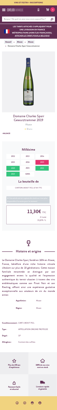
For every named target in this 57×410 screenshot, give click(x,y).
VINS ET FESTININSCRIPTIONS (28, 3)
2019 (42, 162)
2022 (42, 168)
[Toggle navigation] (4, 10)
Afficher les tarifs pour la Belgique (32, 36)
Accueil (8, 42)
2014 (42, 156)
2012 (13, 156)
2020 (13, 168)
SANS (27, 174)
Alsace (19, 42)
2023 (13, 174)
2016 (28, 162)
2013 (28, 156)
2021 (28, 168)
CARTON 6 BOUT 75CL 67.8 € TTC (27, 188)
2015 (13, 162)
